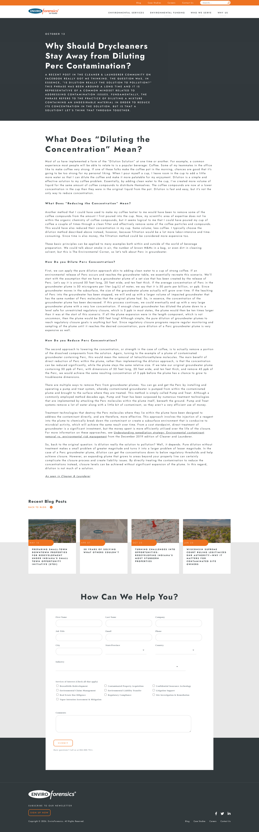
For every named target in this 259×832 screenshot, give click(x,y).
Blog (138, 2)
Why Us (223, 12)
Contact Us (187, 2)
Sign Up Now (39, 812)
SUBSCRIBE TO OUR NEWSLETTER (50, 805)
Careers (171, 2)
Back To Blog (40, 507)
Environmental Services (126, 12)
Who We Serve (201, 12)
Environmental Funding (167, 12)
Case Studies (154, 2)
